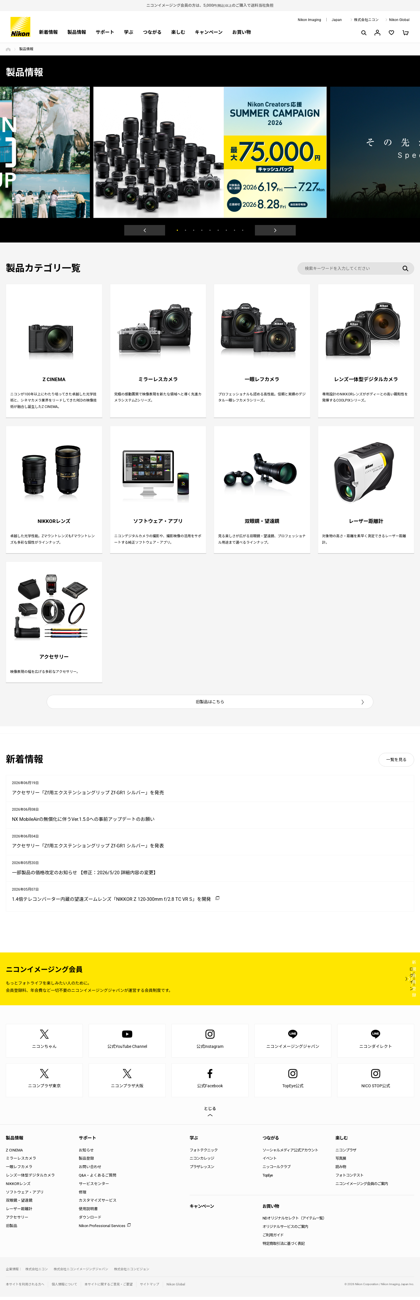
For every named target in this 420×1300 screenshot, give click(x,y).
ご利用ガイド (273, 1238)
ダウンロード (90, 1220)
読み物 (340, 1170)
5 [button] (210, 230)
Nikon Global (399, 20)
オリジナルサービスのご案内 (285, 1230)
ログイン (307, 981)
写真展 (340, 1161)
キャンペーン (209, 32)
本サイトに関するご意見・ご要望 (109, 1287)
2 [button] (185, 230)
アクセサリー (17, 1220)
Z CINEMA (14, 1153)
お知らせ (86, 1153)
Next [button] (275, 230)
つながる (152, 32)
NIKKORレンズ (18, 1186)
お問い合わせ (90, 1170)
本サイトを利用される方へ (25, 1287)
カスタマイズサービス (98, 1203)
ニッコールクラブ (276, 1170)
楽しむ (178, 32)
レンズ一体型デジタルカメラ (30, 1178)
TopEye (267, 1178)
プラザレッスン (202, 1170)
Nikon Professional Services (102, 1228)
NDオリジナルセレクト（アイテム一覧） (294, 1221)
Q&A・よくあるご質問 (97, 1178)
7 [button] (226, 230)
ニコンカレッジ (202, 1161)
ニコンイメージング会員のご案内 (361, 1186)
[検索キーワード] (356, 268)
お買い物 (241, 32)
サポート (105, 32)
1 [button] (177, 230)
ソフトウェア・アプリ (25, 1195)
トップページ (8, 49)
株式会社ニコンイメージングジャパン (81, 1272)
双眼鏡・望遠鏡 (19, 1203)
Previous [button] (144, 230)
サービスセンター (94, 1186)
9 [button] (242, 230)
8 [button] (234, 230)
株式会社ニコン (366, 20)
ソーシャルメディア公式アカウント (290, 1153)
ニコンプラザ (345, 1153)
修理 (82, 1195)
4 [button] (201, 230)
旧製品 (11, 1228)
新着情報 (48, 32)
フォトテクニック (204, 1153)
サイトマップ (149, 1287)
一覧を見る (396, 762)
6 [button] (218, 230)
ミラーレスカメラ (21, 1161)
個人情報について (64, 1287)
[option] (210, 152)
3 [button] (193, 230)
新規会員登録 (379, 981)
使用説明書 (88, 1212)
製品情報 (76, 32)
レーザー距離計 (19, 1212)
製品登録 (86, 1161)
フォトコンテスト (349, 1178)
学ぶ (128, 32)
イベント (269, 1161)
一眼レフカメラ (19, 1170)
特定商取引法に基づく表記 (283, 1246)
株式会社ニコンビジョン (131, 1272)
